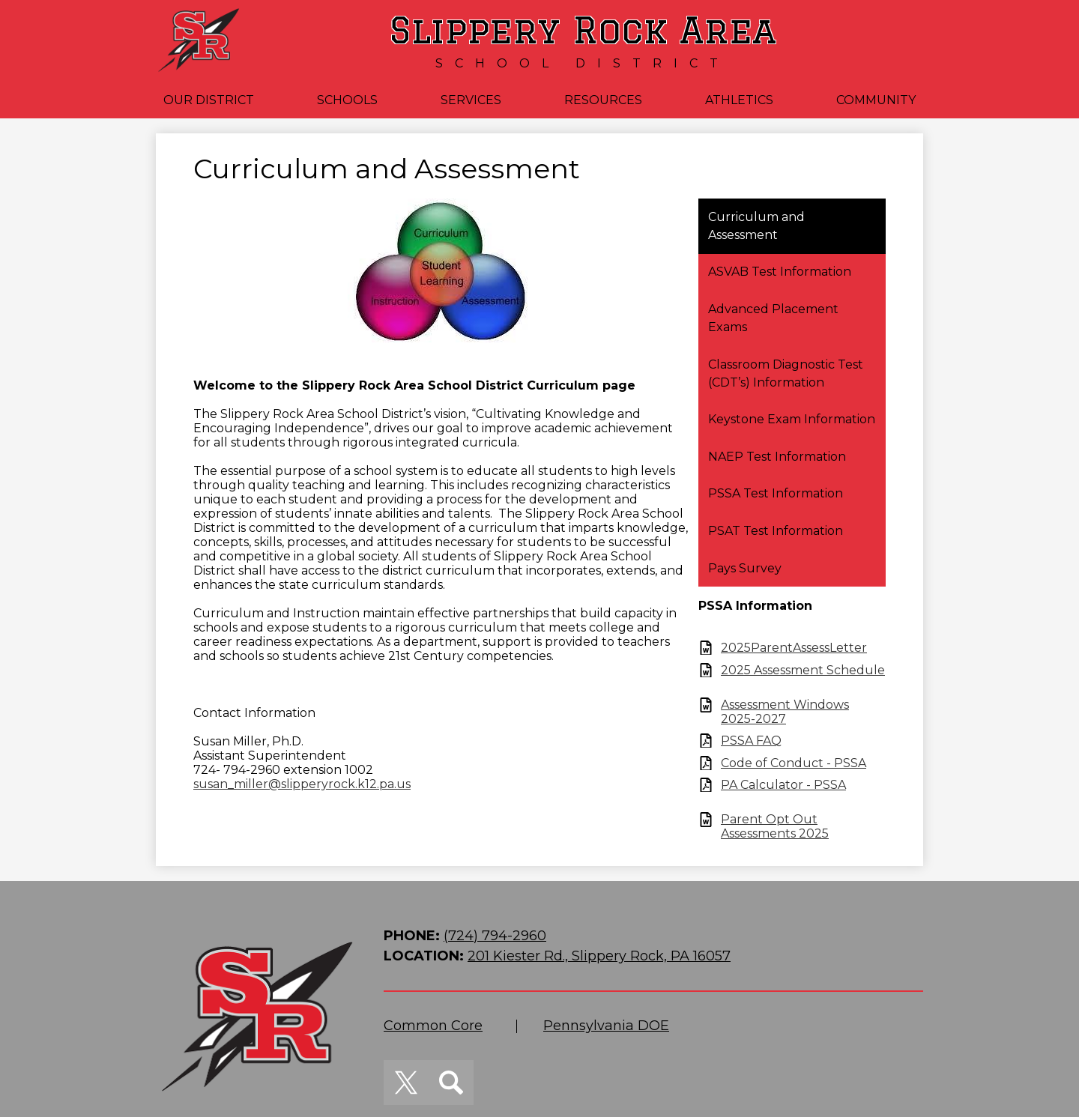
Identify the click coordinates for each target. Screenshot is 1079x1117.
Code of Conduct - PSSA (793, 763)
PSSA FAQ (751, 740)
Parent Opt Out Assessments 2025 (775, 826)
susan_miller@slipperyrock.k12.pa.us (302, 784)
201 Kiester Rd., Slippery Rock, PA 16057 (599, 956)
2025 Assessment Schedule (803, 670)
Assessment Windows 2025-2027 (785, 711)
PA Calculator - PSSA (783, 785)
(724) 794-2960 (495, 935)
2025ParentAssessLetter (794, 648)
